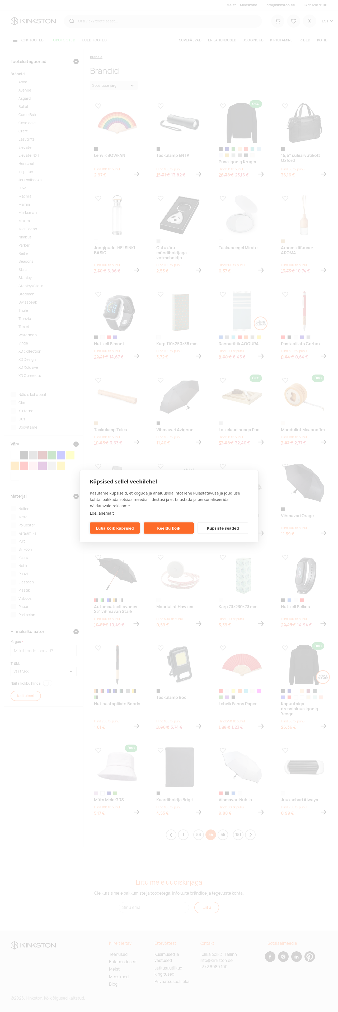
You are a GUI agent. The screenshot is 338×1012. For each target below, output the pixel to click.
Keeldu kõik (168, 528)
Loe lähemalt (102, 512)
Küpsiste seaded (223, 528)
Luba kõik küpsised (115, 528)
